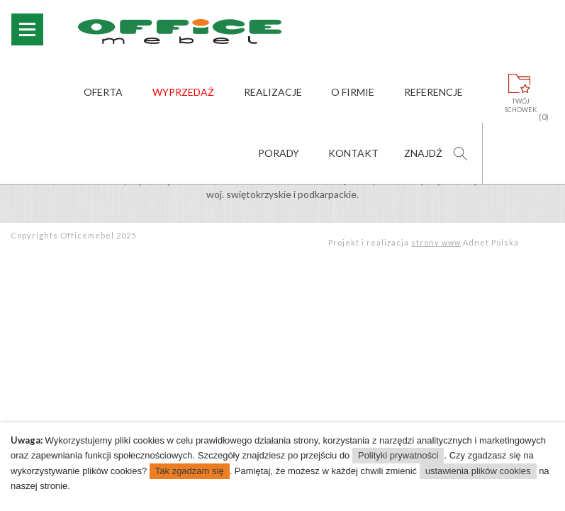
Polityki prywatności (398, 455)
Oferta (103, 92)
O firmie (352, 92)
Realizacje (273, 92)
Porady (278, 153)
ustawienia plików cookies (478, 471)
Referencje (433, 92)
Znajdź (423, 153)
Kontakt (353, 153)
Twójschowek (521, 105)
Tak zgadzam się (189, 471)
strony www (436, 242)
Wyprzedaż (183, 92)
